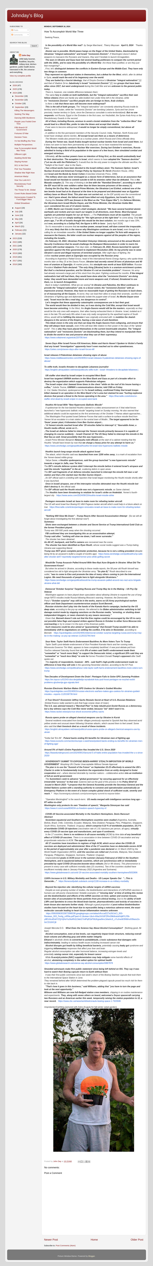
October (18, 103)
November (19, 100)
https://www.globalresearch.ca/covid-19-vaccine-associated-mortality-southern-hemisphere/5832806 (91, 872)
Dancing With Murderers (24, 118)
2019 (15, 253)
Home (94, 1239)
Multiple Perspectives (23, 145)
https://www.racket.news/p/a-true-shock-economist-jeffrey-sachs (74, 712)
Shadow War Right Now (24, 173)
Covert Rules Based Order (25, 193)
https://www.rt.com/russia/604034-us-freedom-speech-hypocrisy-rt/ (75, 808)
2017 (15, 261)
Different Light (20, 154)
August (18, 208)
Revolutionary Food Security (22, 185)
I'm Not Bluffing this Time (24, 141)
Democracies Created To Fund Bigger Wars (24, 198)
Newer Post (51, 1239)
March (18, 226)
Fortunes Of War (21, 133)
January (18, 234)
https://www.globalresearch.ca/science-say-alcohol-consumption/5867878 (79, 963)
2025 (15, 89)
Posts (14, 30)
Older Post (137, 1239)
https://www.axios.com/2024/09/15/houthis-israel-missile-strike (85, 495)
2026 (15, 85)
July (17, 212)
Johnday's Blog (27, 15)
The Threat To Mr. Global (24, 190)
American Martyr (21, 176)
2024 (15, 93)
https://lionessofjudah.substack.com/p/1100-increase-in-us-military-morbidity (94, 881)
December (19, 96)
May (17, 219)
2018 (15, 257)
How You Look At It (22, 180)
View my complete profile (20, 76)
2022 (15, 242)
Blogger (91, 1256)
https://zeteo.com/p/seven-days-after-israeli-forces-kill (69, 349)
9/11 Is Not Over (21, 165)
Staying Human (20, 162)
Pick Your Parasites (22, 169)
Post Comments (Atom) (66, 1246)
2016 (15, 264)
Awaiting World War (22, 158)
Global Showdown (22, 203)
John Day (26, 55)
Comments (17, 35)
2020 (15, 249)
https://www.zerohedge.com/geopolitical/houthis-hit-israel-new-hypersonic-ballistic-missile (86, 446)
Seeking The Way (21, 114)
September (20, 107)
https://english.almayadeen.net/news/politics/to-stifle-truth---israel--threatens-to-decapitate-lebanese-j (91, 370)
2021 (15, 246)
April (17, 223)
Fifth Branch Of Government (20, 128)
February (19, 230)
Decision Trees (20, 137)
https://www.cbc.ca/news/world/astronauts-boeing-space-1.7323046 (89, 1001)
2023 (15, 238)
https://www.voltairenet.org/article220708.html (66, 337)
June (17, 215)
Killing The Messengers (24, 110)
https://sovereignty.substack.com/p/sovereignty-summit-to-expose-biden (87, 793)
